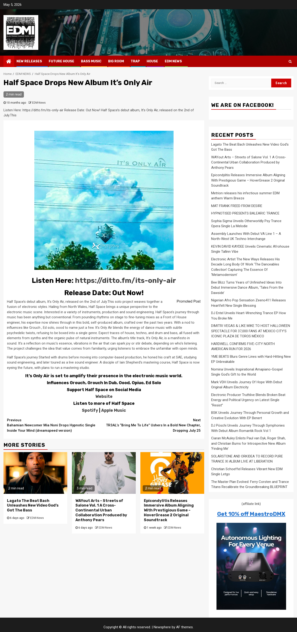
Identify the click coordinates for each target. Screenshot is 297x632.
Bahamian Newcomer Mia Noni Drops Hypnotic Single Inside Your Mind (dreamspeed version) (55, 425)
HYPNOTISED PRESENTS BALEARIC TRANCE (245, 213)
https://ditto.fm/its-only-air (125, 280)
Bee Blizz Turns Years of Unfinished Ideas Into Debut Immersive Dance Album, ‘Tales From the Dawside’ (247, 287)
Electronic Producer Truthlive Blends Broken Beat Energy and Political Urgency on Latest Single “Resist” (248, 400)
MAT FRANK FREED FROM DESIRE (236, 206)
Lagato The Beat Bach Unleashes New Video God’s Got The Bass (32, 505)
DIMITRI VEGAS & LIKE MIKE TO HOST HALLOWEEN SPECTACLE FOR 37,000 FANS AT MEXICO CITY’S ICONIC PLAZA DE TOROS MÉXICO (250, 331)
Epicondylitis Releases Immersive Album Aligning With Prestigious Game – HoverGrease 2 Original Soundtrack (169, 510)
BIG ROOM (116, 61)
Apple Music (113, 410)
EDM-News (39, 102)
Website (104, 396)
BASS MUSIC (91, 61)
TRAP (135, 61)
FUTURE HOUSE (61, 61)
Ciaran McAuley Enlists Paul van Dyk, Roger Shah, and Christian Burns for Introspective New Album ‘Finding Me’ (248, 443)
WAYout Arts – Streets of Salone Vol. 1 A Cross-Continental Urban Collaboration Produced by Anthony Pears (101, 510)
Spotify (90, 410)
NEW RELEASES (29, 61)
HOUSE (152, 61)
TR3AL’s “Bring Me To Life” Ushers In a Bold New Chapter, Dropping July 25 (152, 425)
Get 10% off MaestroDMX (251, 514)
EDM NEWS (173, 61)
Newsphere (162, 627)
